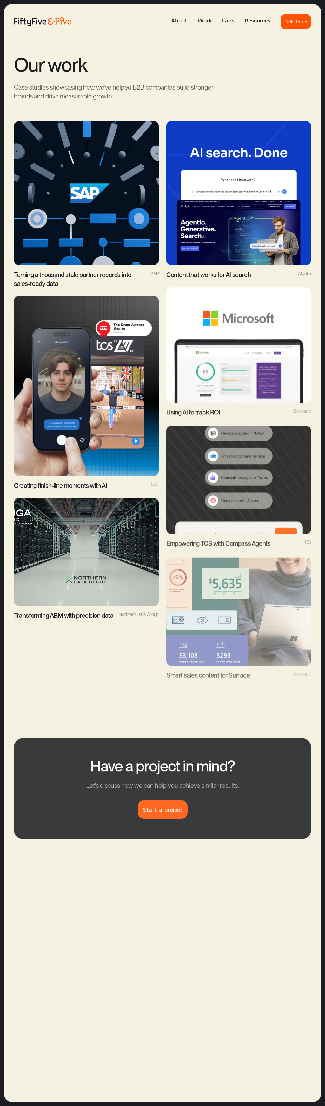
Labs (228, 20)
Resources (257, 20)
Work (204, 22)
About (179, 20)
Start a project (162, 812)
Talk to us (295, 21)
